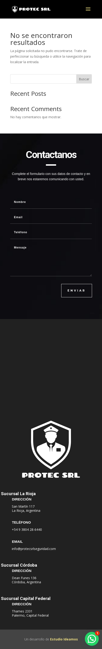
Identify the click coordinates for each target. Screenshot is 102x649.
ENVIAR (76, 290)
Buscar (84, 79)
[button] (92, 639)
